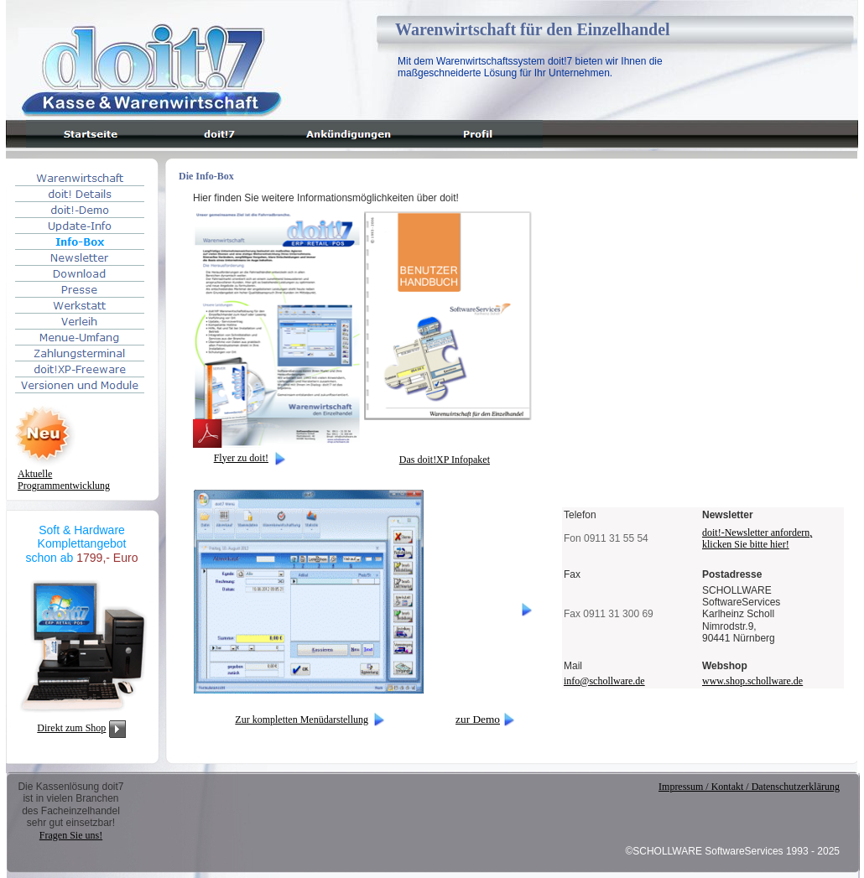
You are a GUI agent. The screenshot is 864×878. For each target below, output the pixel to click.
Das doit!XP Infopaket (444, 459)
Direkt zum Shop (71, 728)
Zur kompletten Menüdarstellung (301, 719)
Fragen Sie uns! (70, 835)
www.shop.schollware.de (752, 681)
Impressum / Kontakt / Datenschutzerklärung (749, 786)
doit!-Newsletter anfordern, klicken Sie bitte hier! (757, 538)
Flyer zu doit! (241, 458)
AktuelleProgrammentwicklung (64, 479)
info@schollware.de (604, 681)
